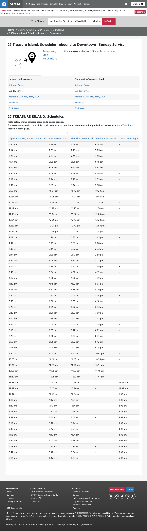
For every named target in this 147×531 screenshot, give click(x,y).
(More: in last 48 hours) (23, 13)
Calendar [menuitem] (54, 4)
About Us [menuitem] (78, 4)
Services (10, 495)
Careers (76, 495)
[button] (138, 4)
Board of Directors (81, 491)
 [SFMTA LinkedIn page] (133, 496)
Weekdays (14, 102)
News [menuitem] (70, 4)
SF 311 (10, 505)
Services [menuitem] (62, 4)
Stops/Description (125, 125)
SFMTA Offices (37, 498)
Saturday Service (17, 85)
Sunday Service (82, 91)
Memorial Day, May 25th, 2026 (24, 96)
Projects (10, 498)
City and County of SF (82, 501)
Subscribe (140, 12)
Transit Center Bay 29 (105, 138)
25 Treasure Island (55, 30)
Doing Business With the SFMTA (86, 498)
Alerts (4, 10)
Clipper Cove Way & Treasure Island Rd (27, 138)
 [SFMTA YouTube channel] (111, 496)
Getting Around (26, 30)
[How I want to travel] (96, 21)
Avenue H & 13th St (58, 138)
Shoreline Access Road (82, 138)
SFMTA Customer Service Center (45, 495)
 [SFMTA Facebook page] (116, 496)
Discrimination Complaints (42, 491)
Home (11, 30)
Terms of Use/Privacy (82, 505)
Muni (40, 30)
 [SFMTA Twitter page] (122, 496)
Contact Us (35, 501)
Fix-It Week (14, 108)
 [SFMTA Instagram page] (128, 496)
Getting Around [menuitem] (33, 4)
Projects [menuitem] (44, 4)
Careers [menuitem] (87, 4)
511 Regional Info (14, 508)
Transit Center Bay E (128, 138)
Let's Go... (109, 21)
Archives (76, 508)
